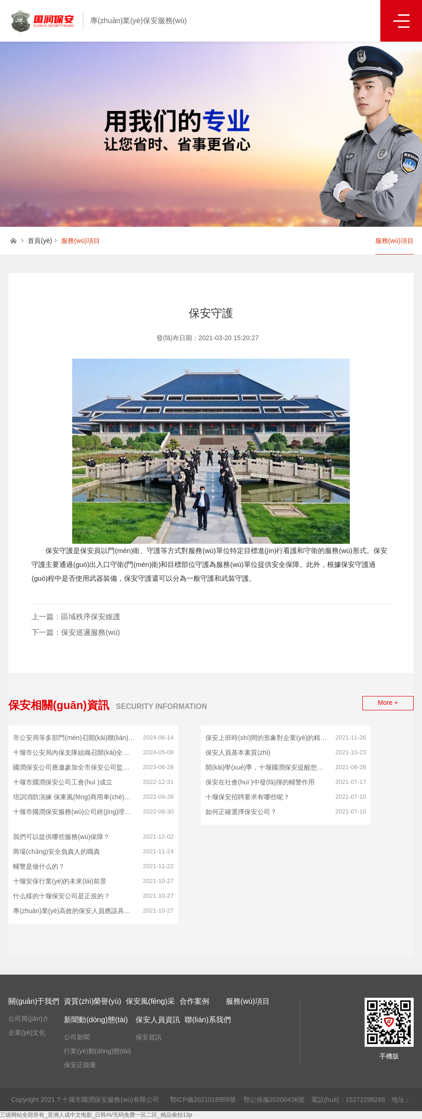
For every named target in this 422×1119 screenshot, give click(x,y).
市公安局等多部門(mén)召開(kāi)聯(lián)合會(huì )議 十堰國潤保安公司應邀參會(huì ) (74, 737)
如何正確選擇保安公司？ (241, 811)
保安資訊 (148, 1037)
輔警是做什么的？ (39, 866)
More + (388, 702)
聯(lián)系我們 (208, 1020)
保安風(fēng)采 (150, 1001)
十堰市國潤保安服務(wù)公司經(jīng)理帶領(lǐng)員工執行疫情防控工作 (74, 811)
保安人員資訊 (158, 1020)
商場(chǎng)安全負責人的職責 (56, 851)
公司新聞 (77, 1037)
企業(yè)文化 (26, 1032)
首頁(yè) (40, 240)
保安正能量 (80, 1065)
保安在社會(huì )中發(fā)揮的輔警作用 (260, 782)
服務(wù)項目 (394, 240)
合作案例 (194, 1001)
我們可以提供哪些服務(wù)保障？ (61, 836)
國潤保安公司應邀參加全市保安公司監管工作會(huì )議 (74, 767)
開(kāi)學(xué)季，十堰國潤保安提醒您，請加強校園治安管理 (266, 767)
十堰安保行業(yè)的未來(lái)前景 (59, 881)
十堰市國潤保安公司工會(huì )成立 (62, 782)
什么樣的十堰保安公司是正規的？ (61, 896)
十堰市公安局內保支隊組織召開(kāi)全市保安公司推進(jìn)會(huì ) (74, 752)
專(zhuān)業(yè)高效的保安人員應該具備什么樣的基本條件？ (74, 910)
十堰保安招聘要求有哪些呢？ (247, 797)
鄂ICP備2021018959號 (203, 1099)
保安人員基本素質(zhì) (237, 752)
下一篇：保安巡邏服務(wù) (75, 632)
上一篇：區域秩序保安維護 (75, 617)
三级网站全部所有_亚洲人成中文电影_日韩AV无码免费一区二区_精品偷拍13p (96, 1115)
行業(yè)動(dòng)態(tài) (97, 1051)
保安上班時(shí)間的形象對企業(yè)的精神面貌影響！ (266, 737)
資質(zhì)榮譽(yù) (92, 1001)
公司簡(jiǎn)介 (28, 1018)
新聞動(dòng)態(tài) (96, 1020)
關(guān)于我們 (33, 1001)
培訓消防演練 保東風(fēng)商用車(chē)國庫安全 (74, 797)
